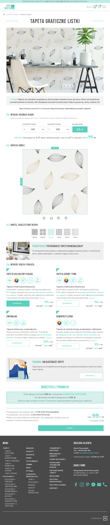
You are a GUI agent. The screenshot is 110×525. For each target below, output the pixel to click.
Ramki (28, 454)
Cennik (29, 460)
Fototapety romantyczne (11, 496)
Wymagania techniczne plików (55, 460)
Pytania (29, 467)
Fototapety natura (10, 491)
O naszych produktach (32, 471)
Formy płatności (57, 455)
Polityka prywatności (56, 476)
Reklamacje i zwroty (55, 451)
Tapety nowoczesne (10, 453)
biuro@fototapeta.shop (89, 449)
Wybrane (18, 301)
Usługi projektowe (33, 487)
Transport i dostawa (55, 445)
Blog (28, 463)
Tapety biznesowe (9, 460)
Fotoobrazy (32, 457)
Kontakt (54, 484)
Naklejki (29, 444)
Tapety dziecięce (12, 457)
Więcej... (42, 296)
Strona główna (11, 14)
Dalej (92, 424)
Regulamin (54, 472)
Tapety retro (11, 469)
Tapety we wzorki (9, 465)
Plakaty (30, 447)
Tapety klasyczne (9, 448)
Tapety (6, 444)
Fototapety (8, 472)
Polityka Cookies (58, 481)
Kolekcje (30, 450)
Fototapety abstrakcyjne (11, 481)
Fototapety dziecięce (10, 476)
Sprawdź (91, 371)
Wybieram (68, 301)
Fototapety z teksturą (11, 501)
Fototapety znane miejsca (11, 486)
